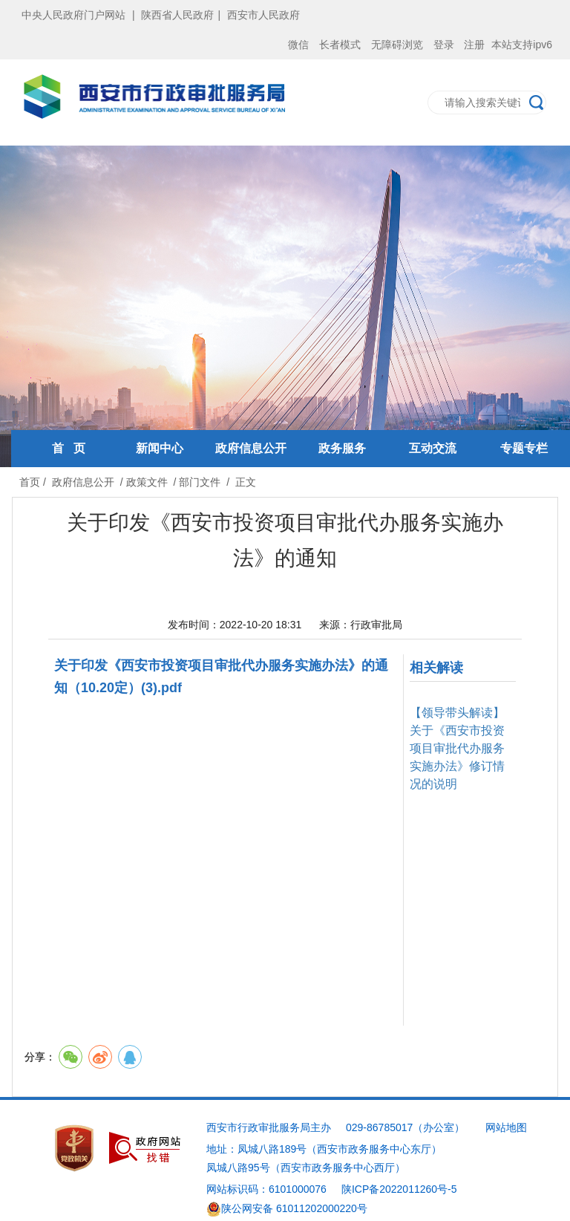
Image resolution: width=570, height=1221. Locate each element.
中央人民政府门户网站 (73, 15)
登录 (443, 45)
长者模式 (340, 45)
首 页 (68, 448)
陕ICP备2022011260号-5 (399, 1189)
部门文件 (199, 482)
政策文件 (147, 482)
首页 (29, 482)
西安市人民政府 (263, 15)
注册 (474, 45)
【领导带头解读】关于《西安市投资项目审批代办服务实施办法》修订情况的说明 (457, 748)
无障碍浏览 (397, 45)
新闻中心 (159, 448)
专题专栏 (524, 448)
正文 (245, 482)
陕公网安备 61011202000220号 (286, 1208)
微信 (298, 45)
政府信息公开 (250, 448)
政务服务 (342, 448)
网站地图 (506, 1127)
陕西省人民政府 (177, 15)
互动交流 (432, 448)
